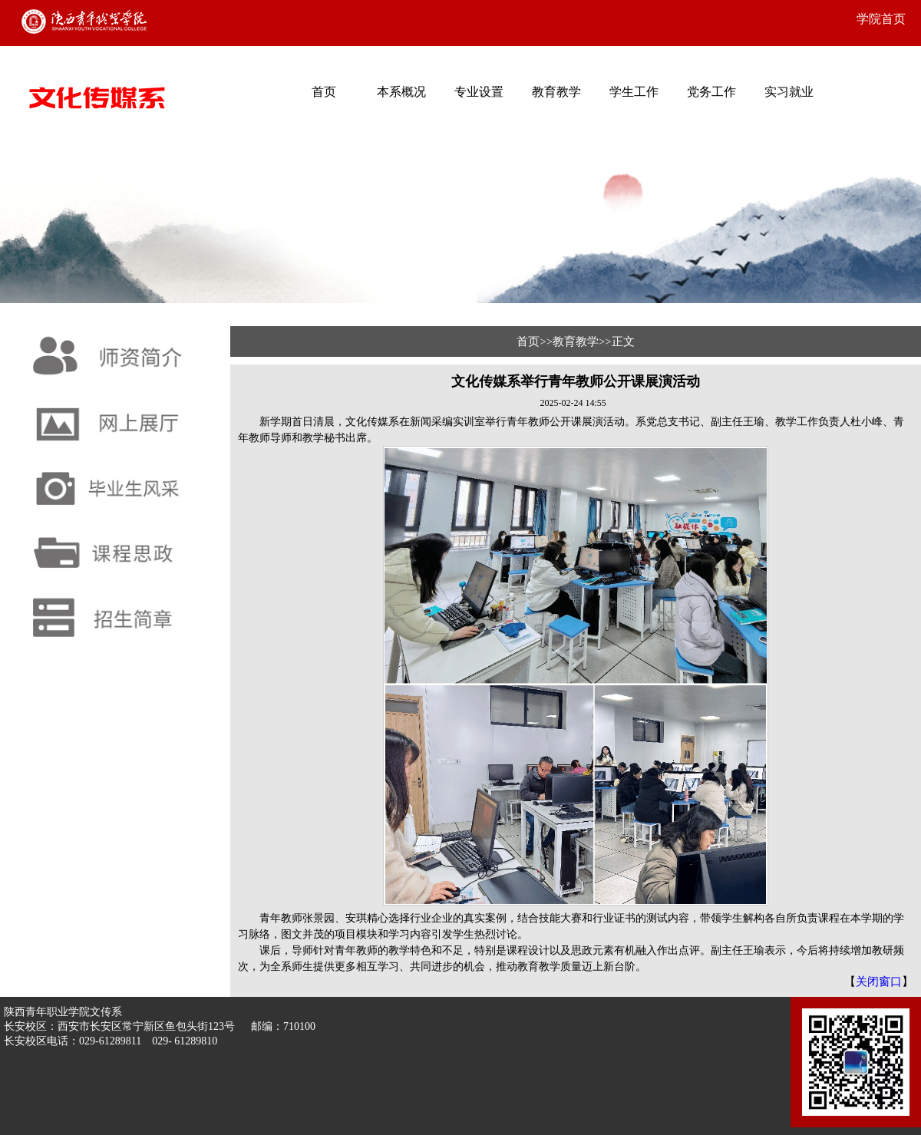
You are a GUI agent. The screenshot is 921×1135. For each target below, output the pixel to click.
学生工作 (634, 91)
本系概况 (401, 91)
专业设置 (478, 91)
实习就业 (789, 91)
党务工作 (711, 91)
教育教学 (556, 91)
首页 (324, 91)
